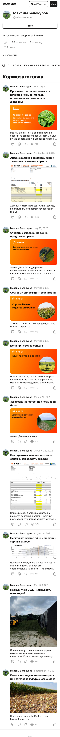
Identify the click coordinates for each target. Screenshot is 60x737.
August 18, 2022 (43, 533)
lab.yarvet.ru (10, 55)
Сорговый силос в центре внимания (33, 292)
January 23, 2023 (43, 450)
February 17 (40, 86)
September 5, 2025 (44, 153)
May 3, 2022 (41, 585)
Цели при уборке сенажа (26, 345)
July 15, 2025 (41, 228)
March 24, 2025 (42, 397)
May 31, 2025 (41, 287)
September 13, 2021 (44, 670)
